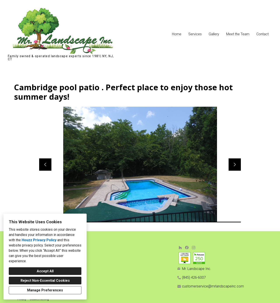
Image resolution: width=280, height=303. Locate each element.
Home (176, 34)
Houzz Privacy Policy (39, 240)
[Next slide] (235, 164)
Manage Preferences (45, 290)
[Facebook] (187, 247)
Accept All (45, 271)
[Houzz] (180, 247)
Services (195, 34)
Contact (262, 34)
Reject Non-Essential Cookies (45, 280)
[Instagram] (193, 247)
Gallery (214, 34)
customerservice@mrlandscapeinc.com (213, 286)
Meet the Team (237, 34)
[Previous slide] (45, 164)
